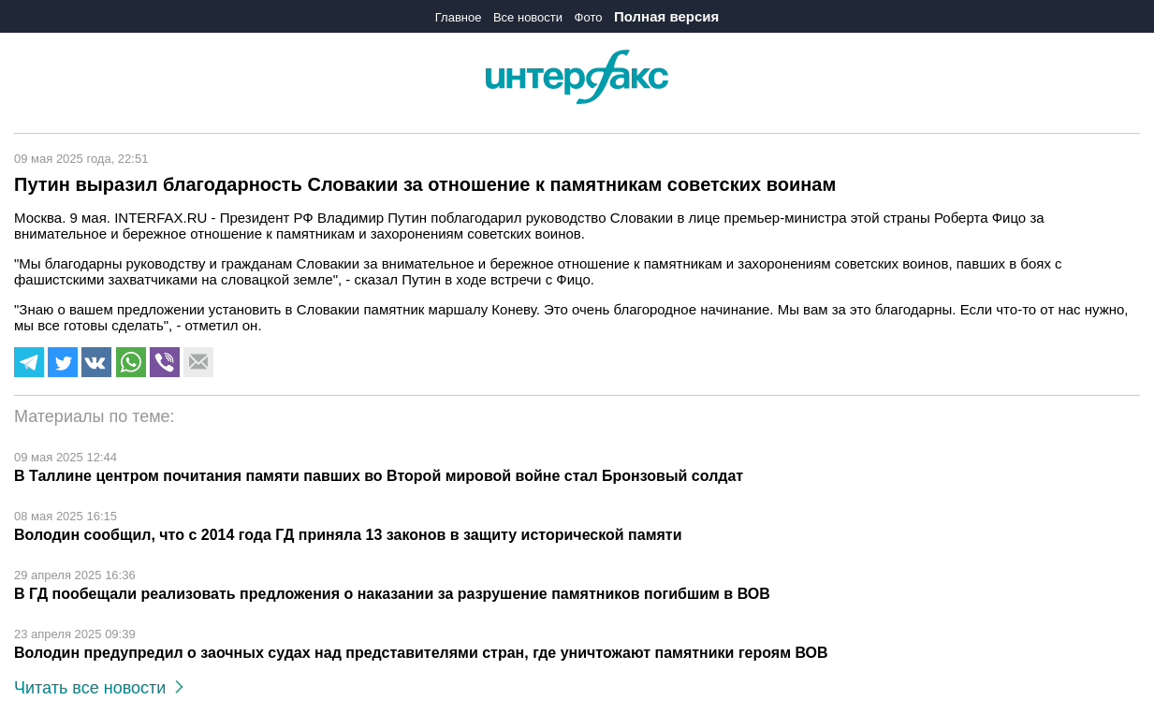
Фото (589, 17)
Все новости (527, 17)
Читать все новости (98, 687)
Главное (458, 17)
